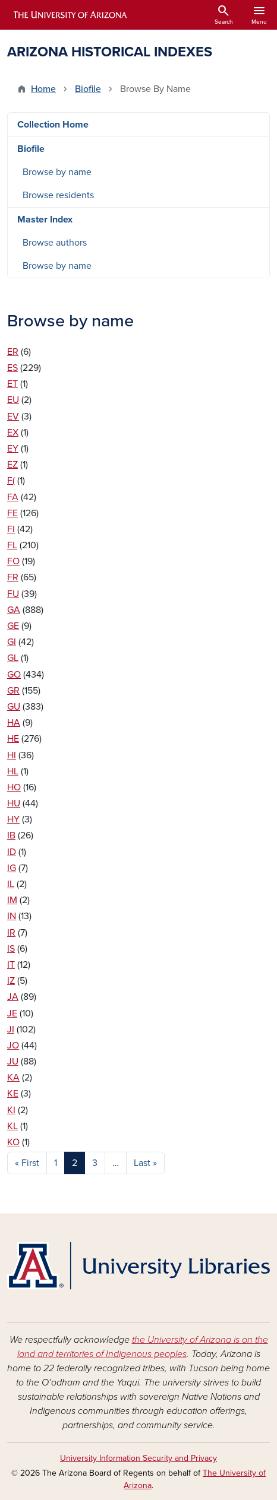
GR (13, 691)
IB (11, 835)
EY (12, 449)
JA (12, 997)
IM (12, 900)
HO (14, 787)
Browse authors (55, 243)
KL (12, 1126)
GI (11, 642)
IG (11, 868)
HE (13, 739)
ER (12, 352)
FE (12, 513)
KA (13, 1077)
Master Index (45, 219)
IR (11, 933)
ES (12, 368)
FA (12, 497)
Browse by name (57, 172)
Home (43, 89)
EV (13, 416)
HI (11, 755)
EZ (12, 465)
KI (11, 1110)
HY (13, 819)
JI (10, 1029)
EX (12, 432)
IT (11, 965)
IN (11, 916)
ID (11, 852)
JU (12, 1061)
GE (13, 626)
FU (13, 594)
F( (11, 481)
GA (13, 610)
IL (10, 884)
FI (11, 529)
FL (12, 545)
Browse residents (58, 195)
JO (13, 1045)
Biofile (88, 89)
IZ (11, 981)
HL (12, 771)
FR (12, 577)
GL (12, 658)
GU (13, 707)
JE (12, 1013)
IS (11, 949)
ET (12, 384)
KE (12, 1093)
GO (14, 675)
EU (13, 400)
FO (13, 561)
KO (13, 1142)
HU (13, 803)
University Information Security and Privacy (138, 1458)
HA (13, 723)
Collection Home (53, 125)
